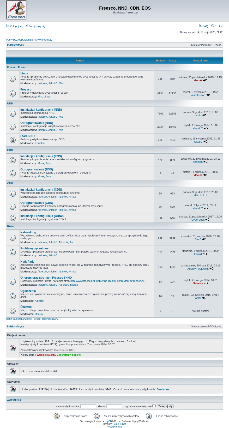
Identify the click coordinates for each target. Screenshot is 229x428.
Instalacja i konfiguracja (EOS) (41, 156)
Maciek (197, 80)
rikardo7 (198, 128)
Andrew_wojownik (198, 268)
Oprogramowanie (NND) (36, 123)
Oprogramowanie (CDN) (36, 203)
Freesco (25, 89)
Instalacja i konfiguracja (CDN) (41, 189)
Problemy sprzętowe (34, 248)
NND (10, 103)
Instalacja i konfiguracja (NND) (41, 109)
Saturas (198, 283)
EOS (10, 150)
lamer (198, 297)
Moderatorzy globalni (68, 355)
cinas (47, 96)
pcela (198, 115)
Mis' (61, 83)
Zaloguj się (14, 26)
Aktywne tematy (43, 39)
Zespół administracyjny (46, 319)
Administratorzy (46, 355)
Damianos (163, 389)
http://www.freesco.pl (82, 280)
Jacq (72, 242)
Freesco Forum (16, 67)
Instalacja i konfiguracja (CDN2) (42, 216)
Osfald (198, 254)
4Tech (197, 195)
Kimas (72, 196)
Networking (28, 232)
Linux (24, 73)
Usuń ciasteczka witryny (19, 319)
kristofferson (198, 95)
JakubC (52, 83)
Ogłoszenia (28, 291)
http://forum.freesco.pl (131, 280)
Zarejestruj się (35, 26)
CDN (10, 183)
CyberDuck (198, 219)
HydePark (27, 261)
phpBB (108, 421)
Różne (11, 226)
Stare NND (27, 136)
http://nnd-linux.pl (106, 280)
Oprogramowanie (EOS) (36, 169)
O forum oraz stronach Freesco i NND (46, 277)
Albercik (42, 196)
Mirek (41, 163)
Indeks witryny (15, 45)
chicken (52, 196)
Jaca (48, 163)
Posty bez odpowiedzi (18, 39)
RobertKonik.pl (114, 426)
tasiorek (42, 83)
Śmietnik (26, 307)
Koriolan (40, 143)
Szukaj (217, 26)
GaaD (197, 239)
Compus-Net (119, 424)
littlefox (63, 196)
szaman (198, 161)
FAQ (203, 26)
